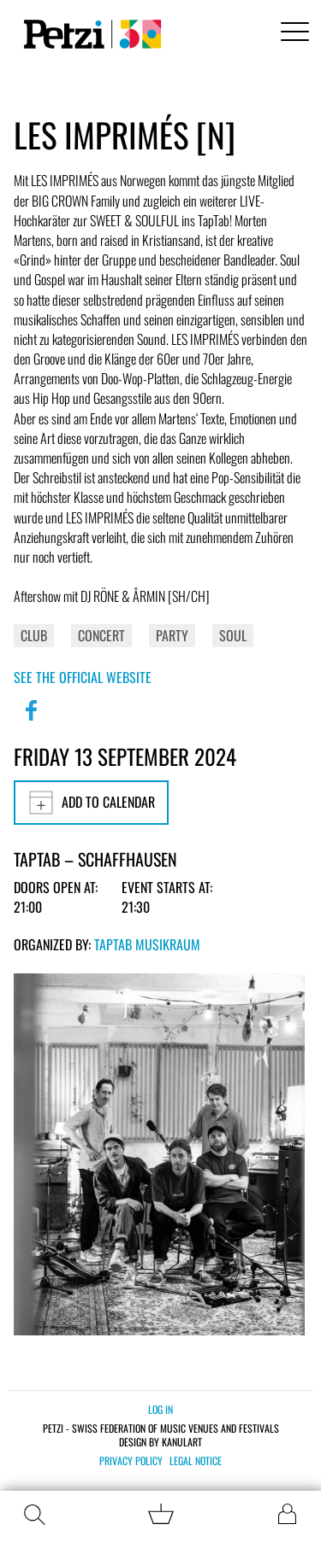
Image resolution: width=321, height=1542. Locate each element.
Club (34, 635)
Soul (233, 635)
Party (172, 635)
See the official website (83, 677)
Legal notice (195, 1461)
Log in (160, 1409)
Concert (101, 635)
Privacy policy (131, 1461)
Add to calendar (91, 802)
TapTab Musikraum (147, 944)
